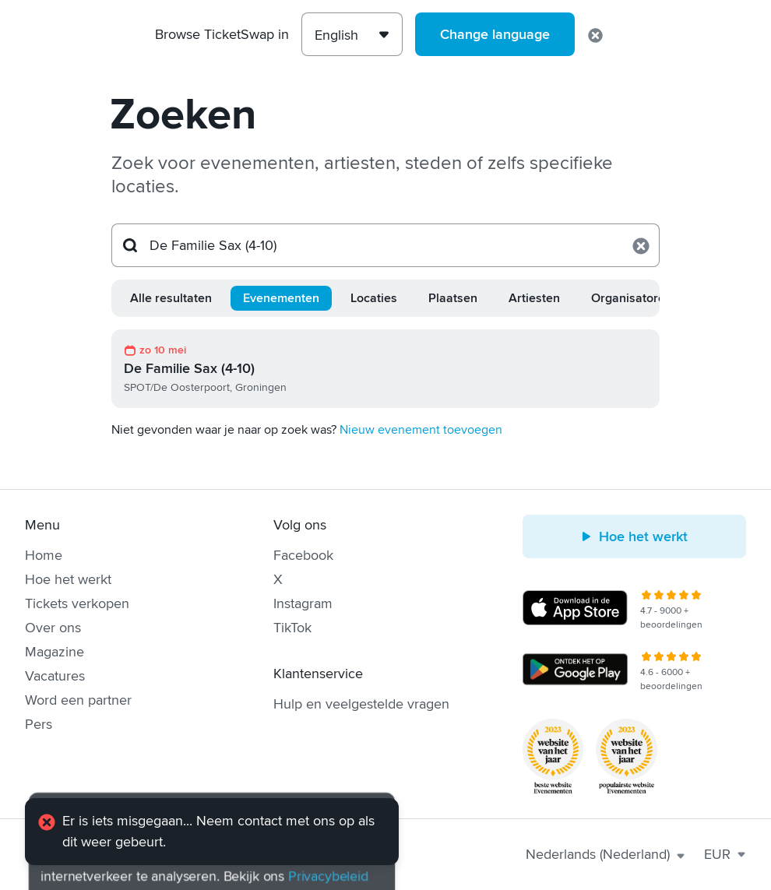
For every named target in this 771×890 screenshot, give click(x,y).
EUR (725, 854)
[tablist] (385, 298)
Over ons (53, 627)
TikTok (292, 627)
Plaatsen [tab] (452, 298)
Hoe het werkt (68, 579)
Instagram (303, 603)
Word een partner (78, 700)
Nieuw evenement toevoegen (421, 430)
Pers (38, 724)
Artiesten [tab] (534, 298)
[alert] (212, 831)
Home (43, 555)
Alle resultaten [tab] (171, 298)
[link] (385, 368)
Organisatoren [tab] (631, 298)
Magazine (54, 651)
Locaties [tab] (373, 298)
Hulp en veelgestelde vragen (361, 703)
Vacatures (55, 675)
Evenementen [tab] (281, 298)
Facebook (303, 555)
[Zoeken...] (385, 245)
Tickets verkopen (77, 603)
